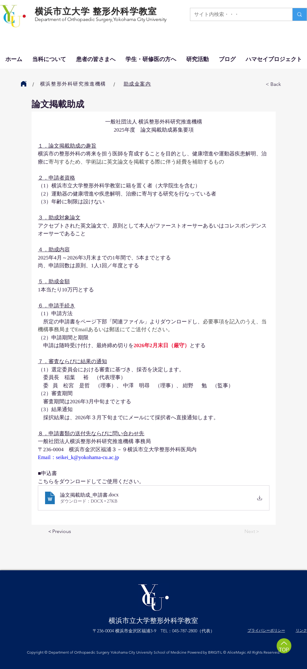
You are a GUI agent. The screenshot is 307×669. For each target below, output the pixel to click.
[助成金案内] (138, 84)
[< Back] (286, 84)
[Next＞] (244, 531)
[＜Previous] (68, 531)
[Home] (23, 83)
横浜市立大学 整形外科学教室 (96, 11)
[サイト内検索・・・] (236, 14)
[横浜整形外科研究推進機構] (73, 84)
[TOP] (284, 645)
